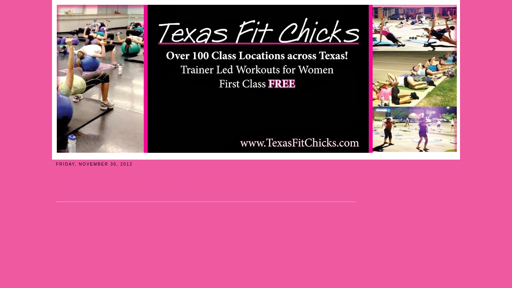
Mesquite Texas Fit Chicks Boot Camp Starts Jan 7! (131, 175)
